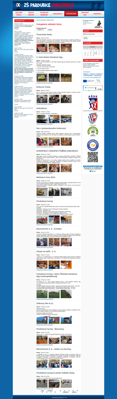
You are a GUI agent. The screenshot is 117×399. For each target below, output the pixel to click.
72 (68, 390)
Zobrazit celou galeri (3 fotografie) (44, 324)
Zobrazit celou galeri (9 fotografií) (44, 82)
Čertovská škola (44, 34)
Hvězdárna (41, 108)
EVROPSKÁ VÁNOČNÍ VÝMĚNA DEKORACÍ (57, 151)
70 (60, 390)
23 (93, 54)
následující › (66, 392)
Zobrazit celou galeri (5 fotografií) (44, 368)
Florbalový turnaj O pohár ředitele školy (55, 373)
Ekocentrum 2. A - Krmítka (48, 229)
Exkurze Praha (43, 87)
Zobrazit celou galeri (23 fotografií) (44, 388)
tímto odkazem (24, 82)
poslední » (74, 392)
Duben (92, 47)
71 (64, 390)
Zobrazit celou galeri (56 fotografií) (44, 53)
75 (42, 392)
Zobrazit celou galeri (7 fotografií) (44, 173)
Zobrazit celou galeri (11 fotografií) (44, 197)
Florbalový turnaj (44, 201)
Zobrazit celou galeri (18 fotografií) (44, 299)
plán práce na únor (19, 115)
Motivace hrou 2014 (45, 177)
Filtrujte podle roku (41, 28)
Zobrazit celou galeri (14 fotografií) (44, 247)
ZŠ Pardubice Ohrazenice (57, 397)
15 (90, 53)
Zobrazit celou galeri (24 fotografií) (44, 146)
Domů (37, 20)
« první (42, 390)
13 (85, 53)
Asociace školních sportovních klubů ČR (93, 110)
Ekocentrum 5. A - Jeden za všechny (53, 349)
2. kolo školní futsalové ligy (49, 57)
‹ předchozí (50, 390)
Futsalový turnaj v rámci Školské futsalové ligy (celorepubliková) (56, 275)
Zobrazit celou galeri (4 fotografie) (44, 124)
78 (55, 392)
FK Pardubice (92, 125)
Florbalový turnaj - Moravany (50, 329)
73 (73, 390)
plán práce (22, 108)
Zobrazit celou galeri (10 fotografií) (44, 269)
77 (50, 392)
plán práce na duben (29, 49)
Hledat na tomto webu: (89, 34)
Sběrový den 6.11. (45, 303)
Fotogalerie (43, 20)
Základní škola (50, 20)
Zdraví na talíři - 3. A (46, 251)
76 (46, 392)
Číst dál (16, 29)
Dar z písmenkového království (51, 128)
